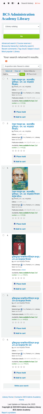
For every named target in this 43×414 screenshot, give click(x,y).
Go (21, 36)
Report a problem (9, 412)
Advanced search (9, 43)
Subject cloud (33, 49)
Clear (37, 3)
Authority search (26, 46)
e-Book (23, 270)
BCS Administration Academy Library (4, 3)
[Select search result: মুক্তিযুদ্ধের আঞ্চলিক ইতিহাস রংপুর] (3, 295)
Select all (9, 71)
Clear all (18, 71)
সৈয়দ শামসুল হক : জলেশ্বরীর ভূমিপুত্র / (23, 82)
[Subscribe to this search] (6, 61)
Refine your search (21, 386)
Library (16, 51)
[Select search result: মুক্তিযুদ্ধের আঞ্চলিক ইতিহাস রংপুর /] (3, 235)
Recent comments (9, 49)
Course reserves (23, 43)
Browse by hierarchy (10, 46)
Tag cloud (22, 49)
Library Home (8, 397)
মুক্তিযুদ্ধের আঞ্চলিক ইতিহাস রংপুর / (26, 258)
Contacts (18, 397)
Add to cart (19, 117)
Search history (27, 3)
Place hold (19, 112)
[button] (8, 3)
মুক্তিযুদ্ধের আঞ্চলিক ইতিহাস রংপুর (25, 299)
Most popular (7, 51)
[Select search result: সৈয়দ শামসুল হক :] (3, 78)
